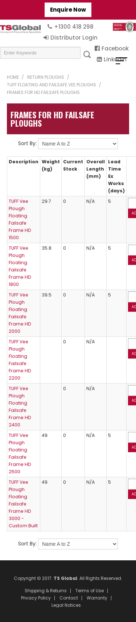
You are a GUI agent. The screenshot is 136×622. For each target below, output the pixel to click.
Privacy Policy (36, 598)
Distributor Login (74, 37)
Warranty (97, 598)
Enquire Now (68, 9)
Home (13, 77)
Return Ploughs (45, 77)
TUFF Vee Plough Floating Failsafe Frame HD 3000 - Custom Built (23, 504)
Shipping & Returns (46, 591)
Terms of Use (89, 591)
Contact (68, 598)
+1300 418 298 (74, 26)
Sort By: (27, 143)
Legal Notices (66, 605)
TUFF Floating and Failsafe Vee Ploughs (51, 85)
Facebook (115, 48)
